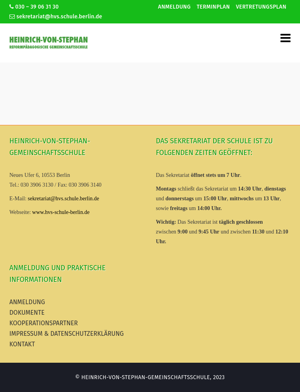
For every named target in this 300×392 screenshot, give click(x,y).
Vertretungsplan (261, 7)
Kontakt (22, 344)
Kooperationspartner (43, 323)
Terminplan (213, 7)
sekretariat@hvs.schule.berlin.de (55, 16)
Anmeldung (174, 7)
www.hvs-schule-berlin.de (60, 212)
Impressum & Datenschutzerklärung (66, 333)
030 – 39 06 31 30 (34, 7)
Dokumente (27, 312)
